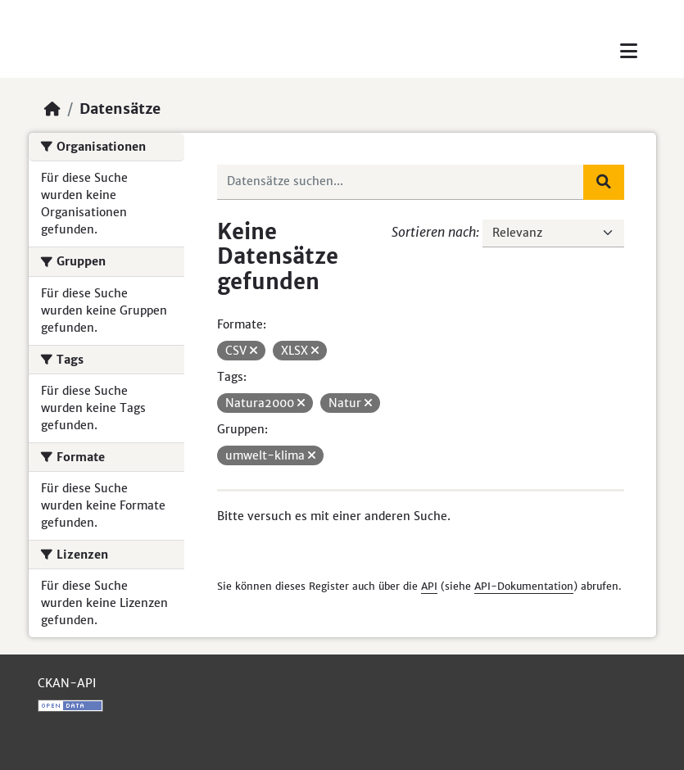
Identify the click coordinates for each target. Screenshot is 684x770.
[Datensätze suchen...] (400, 182)
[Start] (52, 109)
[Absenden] (603, 182)
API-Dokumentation (523, 586)
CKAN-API (67, 683)
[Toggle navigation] (628, 51)
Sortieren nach (434, 232)
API (429, 586)
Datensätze (120, 109)
